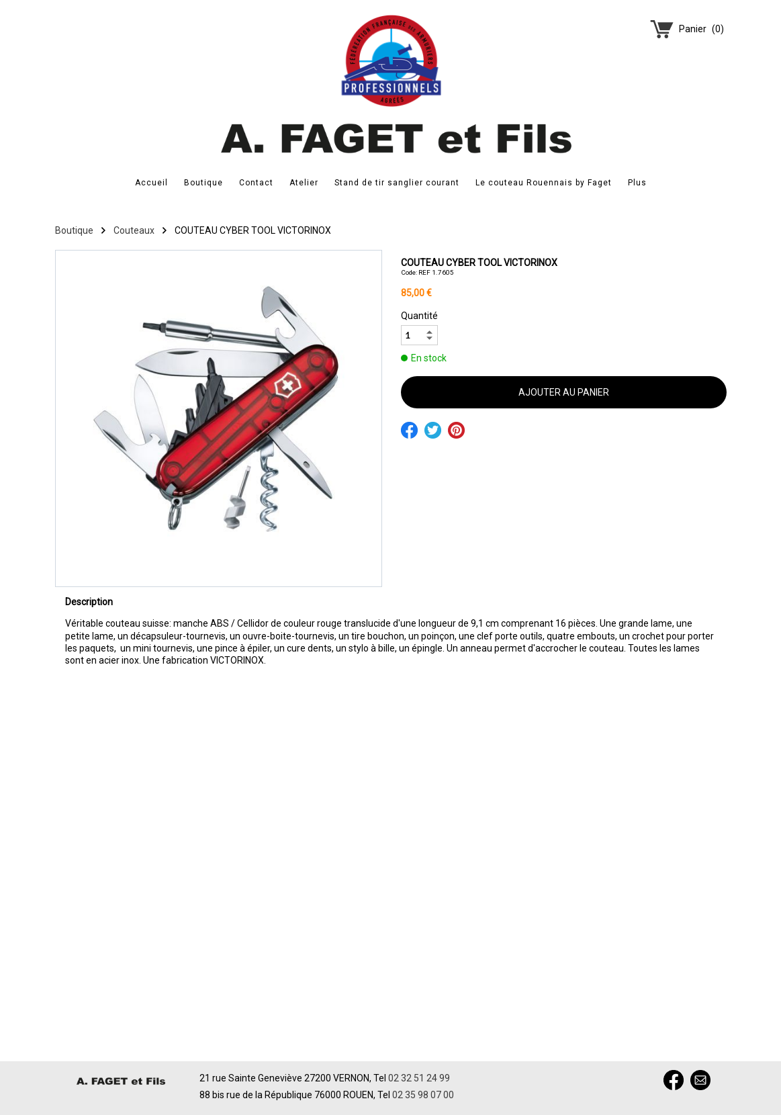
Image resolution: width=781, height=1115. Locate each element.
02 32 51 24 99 (419, 1078)
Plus (637, 182)
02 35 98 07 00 (423, 1094)
